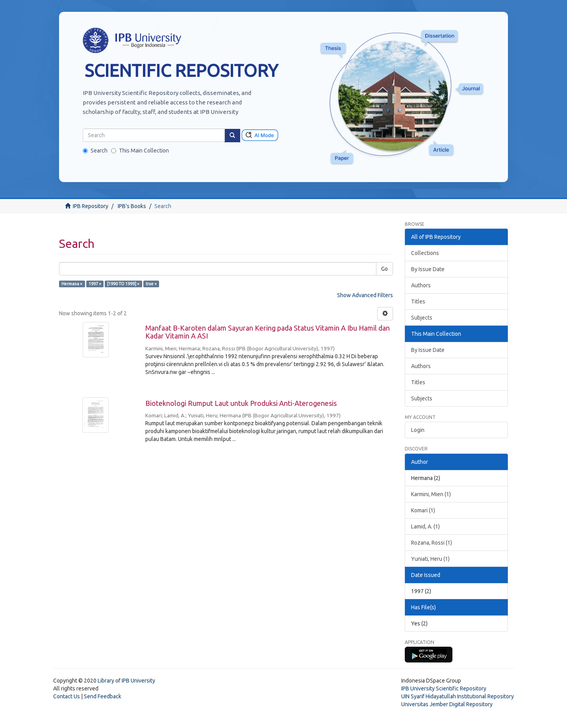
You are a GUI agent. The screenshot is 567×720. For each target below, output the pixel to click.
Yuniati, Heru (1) (430, 559)
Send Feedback (102, 696)
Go (384, 269)
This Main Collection (140, 150)
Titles (418, 301)
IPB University (138, 680)
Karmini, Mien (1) (431, 494)
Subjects (421, 317)
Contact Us (66, 696)
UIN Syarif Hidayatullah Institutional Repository (457, 696)
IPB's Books (132, 206)
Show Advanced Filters (365, 295)
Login (417, 430)
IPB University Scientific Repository (443, 688)
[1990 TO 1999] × (123, 283)
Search (95, 150)
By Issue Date (428, 269)
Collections (425, 253)
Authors (421, 285)
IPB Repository (90, 206)
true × (151, 283)
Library (106, 680)
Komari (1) (423, 510)
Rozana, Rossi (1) (431, 543)
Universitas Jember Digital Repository (447, 704)
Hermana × (71, 283)
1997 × (95, 283)
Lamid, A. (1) (425, 526)
